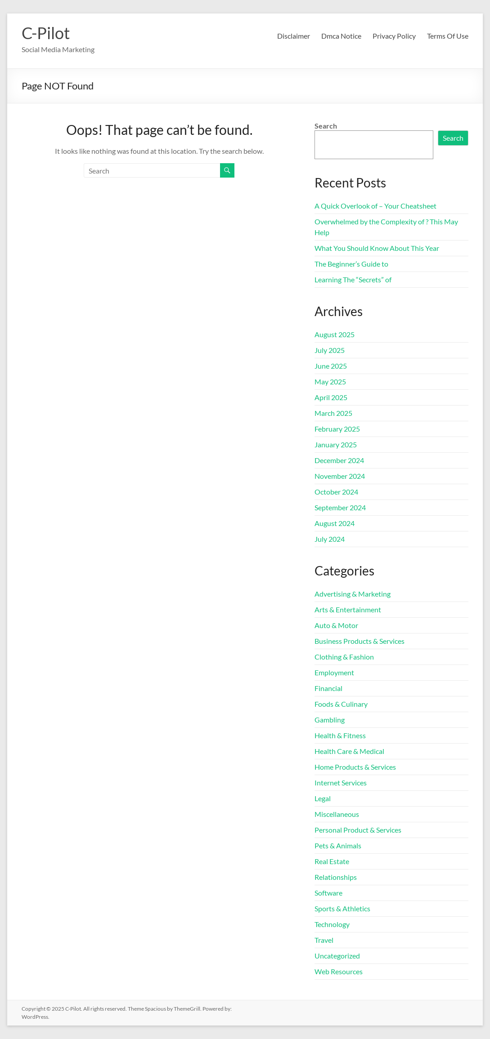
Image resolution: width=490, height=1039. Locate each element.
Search (326, 125)
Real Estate (332, 861)
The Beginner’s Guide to (351, 263)
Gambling (330, 719)
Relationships (336, 877)
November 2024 (340, 476)
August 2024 (335, 523)
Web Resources (339, 971)
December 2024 (339, 460)
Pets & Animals (338, 845)
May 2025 (330, 381)
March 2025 (333, 413)
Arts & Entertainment (348, 609)
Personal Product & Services (358, 829)
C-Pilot (46, 33)
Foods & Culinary (341, 704)
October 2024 (336, 491)
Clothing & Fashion (344, 656)
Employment (334, 672)
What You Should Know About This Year (377, 248)
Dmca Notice (341, 35)
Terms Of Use (447, 35)
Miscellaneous (337, 814)
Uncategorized (337, 955)
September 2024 (340, 507)
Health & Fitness (340, 735)
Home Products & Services (355, 767)
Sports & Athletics (342, 908)
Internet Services (341, 782)
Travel (324, 940)
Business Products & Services (360, 641)
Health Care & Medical (349, 751)
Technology (332, 924)
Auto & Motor (336, 625)
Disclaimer (293, 35)
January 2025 (336, 444)
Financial (328, 688)
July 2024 (330, 539)
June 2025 (331, 365)
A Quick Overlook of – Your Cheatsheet (375, 205)
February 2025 (337, 428)
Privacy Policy (394, 35)
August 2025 (335, 334)
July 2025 (330, 350)
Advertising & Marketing (353, 593)
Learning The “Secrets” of (353, 279)
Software (328, 892)
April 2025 (331, 397)
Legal (323, 798)
